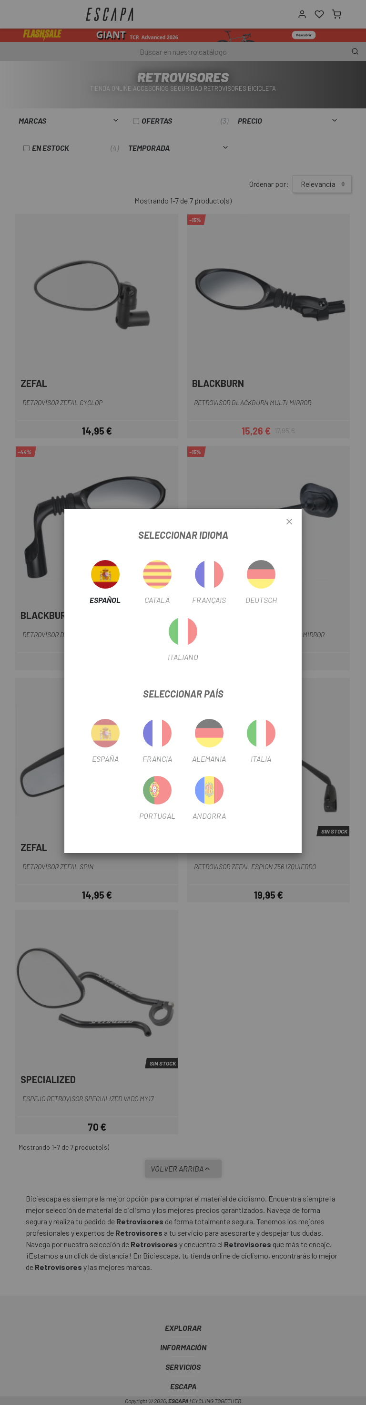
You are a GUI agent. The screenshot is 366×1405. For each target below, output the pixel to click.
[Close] (289, 522)
